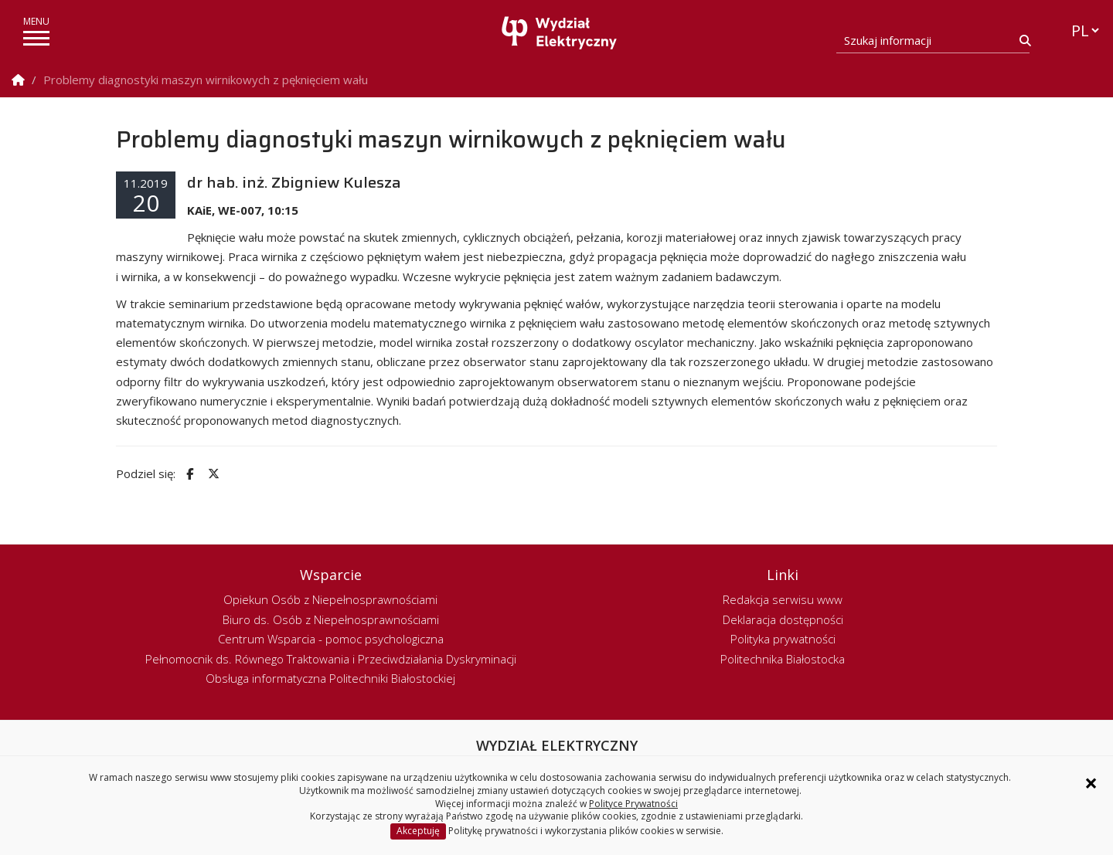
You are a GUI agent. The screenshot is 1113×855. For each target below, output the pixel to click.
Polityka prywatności (783, 638)
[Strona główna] (560, 33)
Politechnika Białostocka (782, 659)
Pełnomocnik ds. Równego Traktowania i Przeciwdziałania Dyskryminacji (330, 659)
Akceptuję (418, 830)
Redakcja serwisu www (782, 599)
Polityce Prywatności (633, 803)
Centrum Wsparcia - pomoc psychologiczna (331, 638)
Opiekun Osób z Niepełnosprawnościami (330, 599)
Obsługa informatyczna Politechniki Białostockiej (330, 678)
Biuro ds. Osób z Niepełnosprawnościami (331, 619)
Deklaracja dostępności (783, 619)
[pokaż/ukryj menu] (36, 38)
